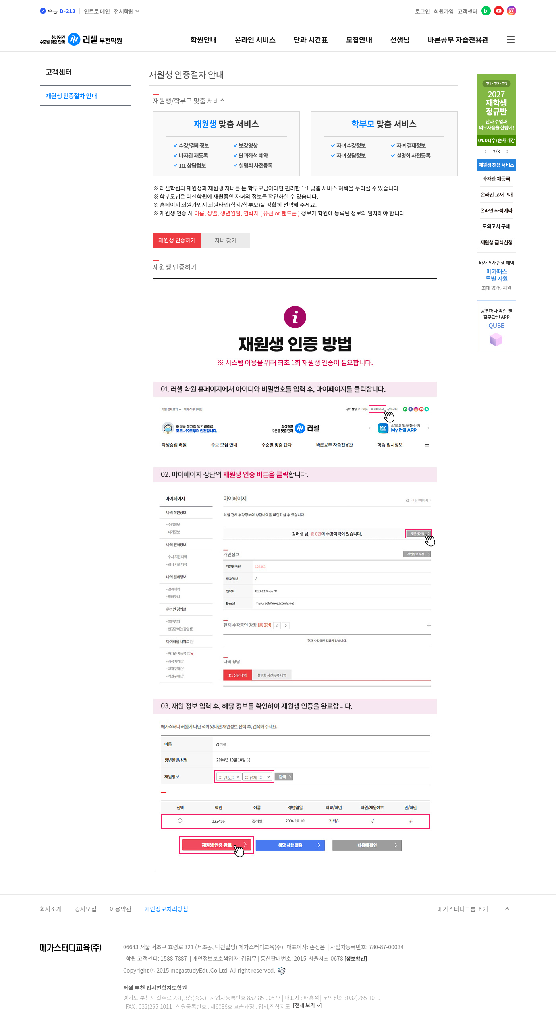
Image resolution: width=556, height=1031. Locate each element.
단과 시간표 (310, 39)
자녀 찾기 (226, 240)
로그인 (422, 11)
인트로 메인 (97, 11)
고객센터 (467, 11)
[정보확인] (355, 959)
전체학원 (123, 11)
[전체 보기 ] (307, 1005)
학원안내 (203, 39)
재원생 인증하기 (176, 240)
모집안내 (359, 39)
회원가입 (444, 11)
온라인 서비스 (255, 39)
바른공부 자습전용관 (458, 39)
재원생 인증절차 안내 (71, 95)
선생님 (400, 39)
